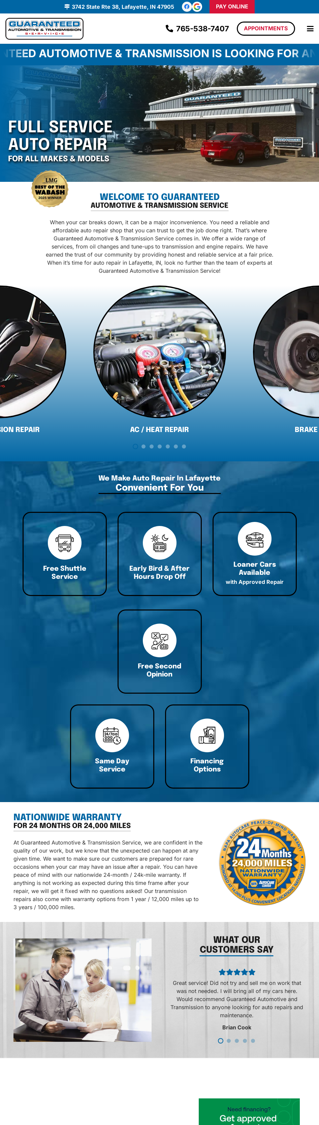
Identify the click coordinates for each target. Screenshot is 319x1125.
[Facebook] (187, 7)
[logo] (44, 29)
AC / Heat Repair (159, 441)
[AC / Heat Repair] (159, 364)
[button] (310, 28)
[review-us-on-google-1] (197, 7)
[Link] (102, 573)
